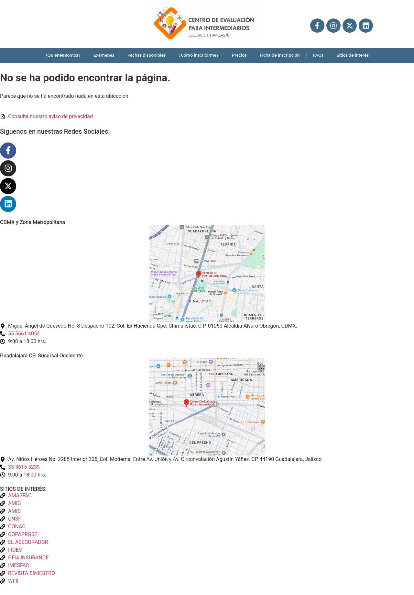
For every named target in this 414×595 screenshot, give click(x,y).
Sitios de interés (352, 55)
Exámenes (103, 55)
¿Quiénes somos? (62, 55)
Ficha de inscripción (280, 55)
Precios (239, 55)
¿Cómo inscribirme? (199, 55)
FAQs (318, 55)
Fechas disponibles (146, 55)
